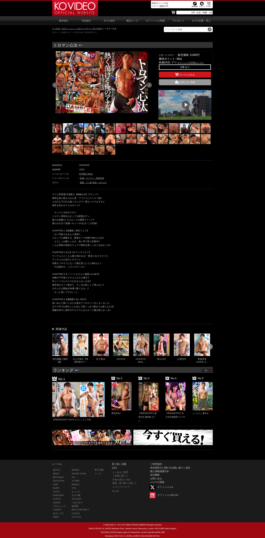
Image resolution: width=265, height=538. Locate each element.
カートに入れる (185, 74)
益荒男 (75, 506)
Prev (55, 85)
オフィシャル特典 (155, 20)
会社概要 (155, 475)
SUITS (56, 491)
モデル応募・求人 (201, 20)
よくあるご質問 (120, 472)
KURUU (57, 499)
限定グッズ (132, 20)
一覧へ (207, 370)
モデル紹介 (109, 20)
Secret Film (58, 480)
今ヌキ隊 (76, 495)
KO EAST (76, 499)
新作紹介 (63, 20)
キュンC (76, 491)
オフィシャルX (165, 487)
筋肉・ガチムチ (100, 182)
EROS (56, 473)
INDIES (75, 470)
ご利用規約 (156, 464)
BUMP (56, 488)
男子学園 (99, 470)
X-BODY (57, 509)
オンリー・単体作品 (95, 178)
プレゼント (178, 20)
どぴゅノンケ (59, 506)
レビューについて (121, 487)
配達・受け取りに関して (125, 483)
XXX (74, 488)
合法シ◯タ (58, 513)
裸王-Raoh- (88, 174)
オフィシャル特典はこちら (190, 62)
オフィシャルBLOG (167, 495)
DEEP (56, 517)
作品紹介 (86, 20)
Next (149, 85)
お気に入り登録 (187, 82)
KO (80, 174)
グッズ (98, 473)
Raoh (82, 178)
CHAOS (76, 513)
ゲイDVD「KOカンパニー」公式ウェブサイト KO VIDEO (77, 29)
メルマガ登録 (157, 482)
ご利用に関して (120, 476)
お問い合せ (156, 478)
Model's (75, 484)
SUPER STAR (79, 473)
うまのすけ (77, 502)
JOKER (57, 502)
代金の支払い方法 (121, 479)
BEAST (56, 470)
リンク (115, 491)
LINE (55, 484)
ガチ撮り (76, 480)
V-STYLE (76, 517)
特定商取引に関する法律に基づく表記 (170, 467)
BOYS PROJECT (80, 509)
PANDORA (58, 495)
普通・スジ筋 (86, 182)
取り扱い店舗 (119, 464)
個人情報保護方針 (159, 471)
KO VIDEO (118, 525)
